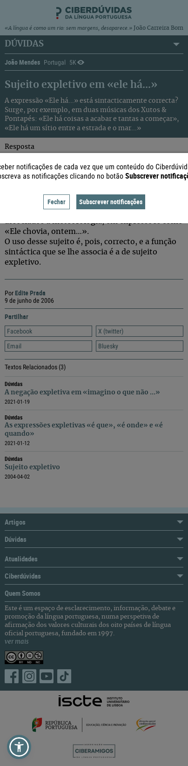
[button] (19, 747)
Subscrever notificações (110, 201)
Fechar (56, 201)
